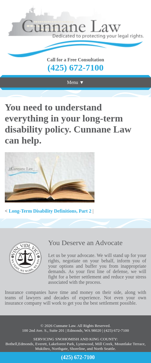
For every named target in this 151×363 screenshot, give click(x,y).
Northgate (60, 348)
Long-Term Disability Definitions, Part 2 (50, 211)
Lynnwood (84, 344)
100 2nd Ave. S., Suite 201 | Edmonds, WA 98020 (61, 330)
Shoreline (77, 348)
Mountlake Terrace (130, 344)
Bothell (11, 344)
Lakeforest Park (61, 344)
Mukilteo (42, 348)
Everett (41, 344)
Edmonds (25, 344)
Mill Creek (103, 344)
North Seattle (104, 348)
